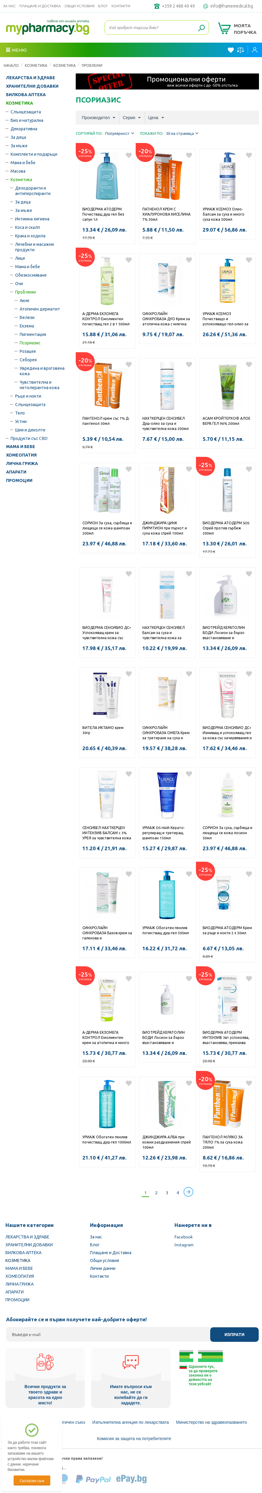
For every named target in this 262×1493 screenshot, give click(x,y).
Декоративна (24, 128)
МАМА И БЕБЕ (20, 446)
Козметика (64, 65)
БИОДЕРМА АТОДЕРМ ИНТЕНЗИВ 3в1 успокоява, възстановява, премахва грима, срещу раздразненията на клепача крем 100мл (226, 1038)
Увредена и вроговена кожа (42, 370)
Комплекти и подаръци (34, 154)
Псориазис (30, 342)
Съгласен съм (32, 1480)
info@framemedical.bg (232, 6)
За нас (9, 6)
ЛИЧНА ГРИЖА (22, 463)
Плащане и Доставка (40, 6)
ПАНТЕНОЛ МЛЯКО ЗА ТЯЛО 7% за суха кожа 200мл (223, 1142)
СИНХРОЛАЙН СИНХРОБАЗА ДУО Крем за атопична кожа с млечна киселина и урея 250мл (166, 319)
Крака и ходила (30, 235)
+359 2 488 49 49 (178, 6)
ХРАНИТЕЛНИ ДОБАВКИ (32, 86)
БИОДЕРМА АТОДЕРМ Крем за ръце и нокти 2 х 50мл (227, 930)
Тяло (20, 412)
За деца (18, 137)
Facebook (183, 1236)
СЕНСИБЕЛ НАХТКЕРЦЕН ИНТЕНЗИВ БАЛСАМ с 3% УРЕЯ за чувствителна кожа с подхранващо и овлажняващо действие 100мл (106, 833)
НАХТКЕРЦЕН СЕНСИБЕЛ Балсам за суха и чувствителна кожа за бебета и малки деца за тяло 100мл (163, 633)
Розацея (28, 351)
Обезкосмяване (31, 275)
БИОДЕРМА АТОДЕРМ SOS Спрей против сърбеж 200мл (226, 527)
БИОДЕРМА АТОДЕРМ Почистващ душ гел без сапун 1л (103, 214)
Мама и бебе (23, 162)
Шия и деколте (30, 429)
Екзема (27, 325)
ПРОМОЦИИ (19, 480)
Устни (21, 421)
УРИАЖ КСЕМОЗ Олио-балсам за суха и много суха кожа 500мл (223, 214)
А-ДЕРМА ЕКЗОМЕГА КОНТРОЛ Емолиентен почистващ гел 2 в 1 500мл (106, 318)
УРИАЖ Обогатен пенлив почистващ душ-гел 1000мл (106, 1139)
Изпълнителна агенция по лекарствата (130, 1422)
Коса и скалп (27, 227)
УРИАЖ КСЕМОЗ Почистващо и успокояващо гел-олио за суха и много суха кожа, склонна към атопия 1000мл (225, 319)
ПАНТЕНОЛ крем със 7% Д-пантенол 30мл (106, 421)
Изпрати (234, 1334)
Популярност (119, 133)
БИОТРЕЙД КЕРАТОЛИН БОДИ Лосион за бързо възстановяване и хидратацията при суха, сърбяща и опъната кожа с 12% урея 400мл (226, 633)
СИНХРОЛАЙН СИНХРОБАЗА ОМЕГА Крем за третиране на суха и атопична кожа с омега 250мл (166, 733)
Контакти (120, 6)
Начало (11, 65)
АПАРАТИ (16, 472)
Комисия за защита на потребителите (134, 1438)
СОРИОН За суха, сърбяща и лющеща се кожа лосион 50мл (227, 832)
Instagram (184, 1244)
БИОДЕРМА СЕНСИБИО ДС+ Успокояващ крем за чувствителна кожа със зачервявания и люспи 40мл (107, 633)
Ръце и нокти (28, 395)
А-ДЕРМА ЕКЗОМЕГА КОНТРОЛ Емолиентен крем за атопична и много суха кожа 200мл (105, 1038)
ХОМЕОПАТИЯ (21, 455)
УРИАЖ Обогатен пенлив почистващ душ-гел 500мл (165, 930)
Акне (24, 300)
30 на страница (182, 133)
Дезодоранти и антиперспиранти (33, 190)
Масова (18, 171)
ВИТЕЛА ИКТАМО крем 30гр (103, 730)
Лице (20, 258)
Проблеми (92, 65)
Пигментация (33, 334)
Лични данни (102, 1268)
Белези (27, 317)
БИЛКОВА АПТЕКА (26, 94)
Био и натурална (27, 120)
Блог (103, 6)
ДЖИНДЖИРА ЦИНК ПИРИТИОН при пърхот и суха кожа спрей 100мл (164, 527)
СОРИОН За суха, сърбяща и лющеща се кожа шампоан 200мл (107, 527)
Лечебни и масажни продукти (34, 246)
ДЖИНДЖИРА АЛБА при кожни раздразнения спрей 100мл (166, 1142)
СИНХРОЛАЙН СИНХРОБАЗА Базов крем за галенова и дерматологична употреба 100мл (107, 933)
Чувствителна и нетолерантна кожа (39, 384)
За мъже (19, 145)
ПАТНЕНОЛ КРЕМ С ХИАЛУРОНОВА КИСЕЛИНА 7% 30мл (166, 214)
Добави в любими (129, 155)
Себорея (28, 359)
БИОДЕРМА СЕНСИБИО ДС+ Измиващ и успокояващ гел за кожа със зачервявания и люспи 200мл (227, 733)
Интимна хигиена (32, 218)
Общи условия (80, 6)
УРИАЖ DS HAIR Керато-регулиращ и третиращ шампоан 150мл (163, 832)
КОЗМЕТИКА (36, 65)
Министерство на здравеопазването (211, 1422)
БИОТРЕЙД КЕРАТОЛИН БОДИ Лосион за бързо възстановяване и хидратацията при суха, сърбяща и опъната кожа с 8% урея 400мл (166, 1038)
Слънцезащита (26, 111)
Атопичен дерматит (40, 308)
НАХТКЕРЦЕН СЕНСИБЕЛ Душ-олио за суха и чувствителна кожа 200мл (165, 423)
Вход (254, 50)
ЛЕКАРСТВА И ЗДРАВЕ (30, 77)
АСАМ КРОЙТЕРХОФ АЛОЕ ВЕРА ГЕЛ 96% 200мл (226, 421)
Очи (19, 283)
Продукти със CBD (29, 438)
